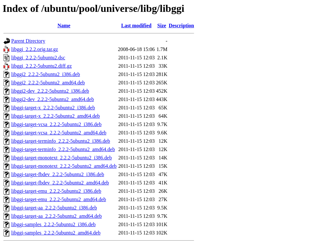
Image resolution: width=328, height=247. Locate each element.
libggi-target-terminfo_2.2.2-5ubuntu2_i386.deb (60, 141)
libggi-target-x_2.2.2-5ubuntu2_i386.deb (53, 107)
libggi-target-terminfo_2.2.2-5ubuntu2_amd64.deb (63, 149)
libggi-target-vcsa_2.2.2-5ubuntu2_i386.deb (56, 124)
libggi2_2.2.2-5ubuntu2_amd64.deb (48, 82)
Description (181, 25)
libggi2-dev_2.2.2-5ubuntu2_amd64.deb (52, 99)
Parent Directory (28, 41)
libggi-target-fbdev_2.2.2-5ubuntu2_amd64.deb (60, 182)
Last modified (136, 25)
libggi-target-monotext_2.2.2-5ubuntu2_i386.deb (61, 157)
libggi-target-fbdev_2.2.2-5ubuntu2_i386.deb (57, 174)
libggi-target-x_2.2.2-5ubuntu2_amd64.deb (55, 116)
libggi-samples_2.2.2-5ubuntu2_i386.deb (53, 224)
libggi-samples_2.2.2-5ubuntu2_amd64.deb (56, 232)
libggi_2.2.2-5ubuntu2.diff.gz (41, 66)
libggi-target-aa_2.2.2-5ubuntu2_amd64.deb (56, 216)
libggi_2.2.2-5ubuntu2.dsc (38, 57)
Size (161, 25)
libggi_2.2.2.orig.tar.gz (34, 49)
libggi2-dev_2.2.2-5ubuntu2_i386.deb (50, 91)
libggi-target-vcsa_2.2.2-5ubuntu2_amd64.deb (58, 132)
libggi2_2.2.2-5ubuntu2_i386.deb (45, 74)
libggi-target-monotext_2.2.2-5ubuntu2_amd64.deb (64, 166)
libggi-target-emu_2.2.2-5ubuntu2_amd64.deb (58, 199)
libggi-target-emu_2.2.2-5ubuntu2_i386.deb (56, 191)
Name (64, 25)
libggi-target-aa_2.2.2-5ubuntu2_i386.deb (54, 207)
